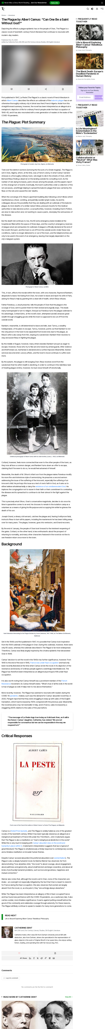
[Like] (19, 953)
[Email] (54, 958)
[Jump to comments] (11, 89)
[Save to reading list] (28, 89)
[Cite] (62, 89)
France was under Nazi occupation (44, 663)
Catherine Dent (13, 42)
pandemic (14, 696)
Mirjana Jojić (81, 136)
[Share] (45, 89)
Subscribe (54, 3)
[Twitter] (37, 958)
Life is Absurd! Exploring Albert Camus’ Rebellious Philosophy (27, 919)
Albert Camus (12, 100)
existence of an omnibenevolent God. (50, 486)
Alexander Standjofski (84, 79)
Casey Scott (81, 50)
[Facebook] (34, 958)
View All (69, 997)
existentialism (59, 858)
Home (4, 15)
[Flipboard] (50, 958)
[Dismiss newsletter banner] (102, 2)
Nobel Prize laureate (19, 831)
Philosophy (88, 50)
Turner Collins (82, 165)
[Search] (88, 9)
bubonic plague (57, 100)
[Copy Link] (46, 958)
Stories (93, 79)
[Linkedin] (30, 958)
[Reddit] (42, 958)
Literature (11, 15)
